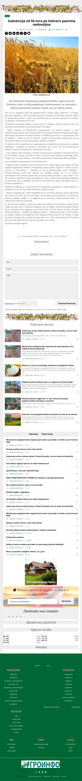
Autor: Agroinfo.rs (57, 29)
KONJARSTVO (68, 688)
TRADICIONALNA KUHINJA (41, 744)
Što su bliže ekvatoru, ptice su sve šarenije (24, 485)
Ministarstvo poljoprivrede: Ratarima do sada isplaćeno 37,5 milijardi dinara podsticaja (47, 347)
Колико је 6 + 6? (12, 303)
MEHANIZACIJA (76, 707)
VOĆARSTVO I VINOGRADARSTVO (13, 681)
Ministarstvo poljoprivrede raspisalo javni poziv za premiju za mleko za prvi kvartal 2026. (42, 441)
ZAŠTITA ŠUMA (16, 723)
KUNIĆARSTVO (68, 701)
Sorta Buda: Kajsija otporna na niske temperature (27, 463)
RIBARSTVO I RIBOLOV (68, 697)
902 (29, 547)
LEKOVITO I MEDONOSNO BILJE (13, 701)
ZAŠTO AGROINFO (70, 744)
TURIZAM (11, 748)
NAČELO (70, 751)
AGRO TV (37, 666)
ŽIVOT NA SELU (11, 744)
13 (29, 555)
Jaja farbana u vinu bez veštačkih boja (22, 470)
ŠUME (16, 716)
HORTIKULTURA (13, 691)
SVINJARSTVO (68, 678)
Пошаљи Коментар (66, 303)
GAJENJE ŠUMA (16, 719)
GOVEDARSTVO (68, 674)
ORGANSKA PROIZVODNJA (51, 707)
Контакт (64, 776)
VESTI (48, 666)
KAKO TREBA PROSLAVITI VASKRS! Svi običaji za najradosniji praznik (35, 478)
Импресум (56, 776)
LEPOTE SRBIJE (11, 751)
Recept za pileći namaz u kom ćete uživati (24, 449)
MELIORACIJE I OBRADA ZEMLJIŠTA (13, 688)
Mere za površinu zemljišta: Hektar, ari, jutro (25, 551)
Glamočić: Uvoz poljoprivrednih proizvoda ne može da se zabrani (49, 414)
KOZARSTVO (68, 684)
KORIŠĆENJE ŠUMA (16, 729)
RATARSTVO (13, 674)
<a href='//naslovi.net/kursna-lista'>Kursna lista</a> (40, 639)
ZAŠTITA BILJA (13, 697)
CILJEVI (70, 748)
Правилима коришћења (46, 309)
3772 (29, 533)
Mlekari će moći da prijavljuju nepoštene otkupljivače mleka (48, 365)
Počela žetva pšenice (15, 537)
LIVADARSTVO (13, 694)
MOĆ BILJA (41, 748)
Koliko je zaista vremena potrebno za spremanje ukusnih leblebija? (35, 544)
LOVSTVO (16, 732)
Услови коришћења (35, 776)
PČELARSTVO (68, 694)
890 (29, 540)
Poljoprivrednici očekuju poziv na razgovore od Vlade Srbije (47, 382)
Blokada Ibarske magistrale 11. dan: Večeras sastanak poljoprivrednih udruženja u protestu (45, 399)
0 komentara (42, 29)
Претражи (66, 601)
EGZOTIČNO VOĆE (13, 684)
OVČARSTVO (68, 681)
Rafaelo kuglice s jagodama (18, 492)
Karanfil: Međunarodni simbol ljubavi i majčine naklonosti (31, 530)
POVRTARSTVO (13, 678)
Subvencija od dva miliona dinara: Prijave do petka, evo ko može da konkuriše (49, 332)
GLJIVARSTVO (13, 704)
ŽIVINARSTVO (68, 691)
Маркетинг (47, 776)
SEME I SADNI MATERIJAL (16, 726)
